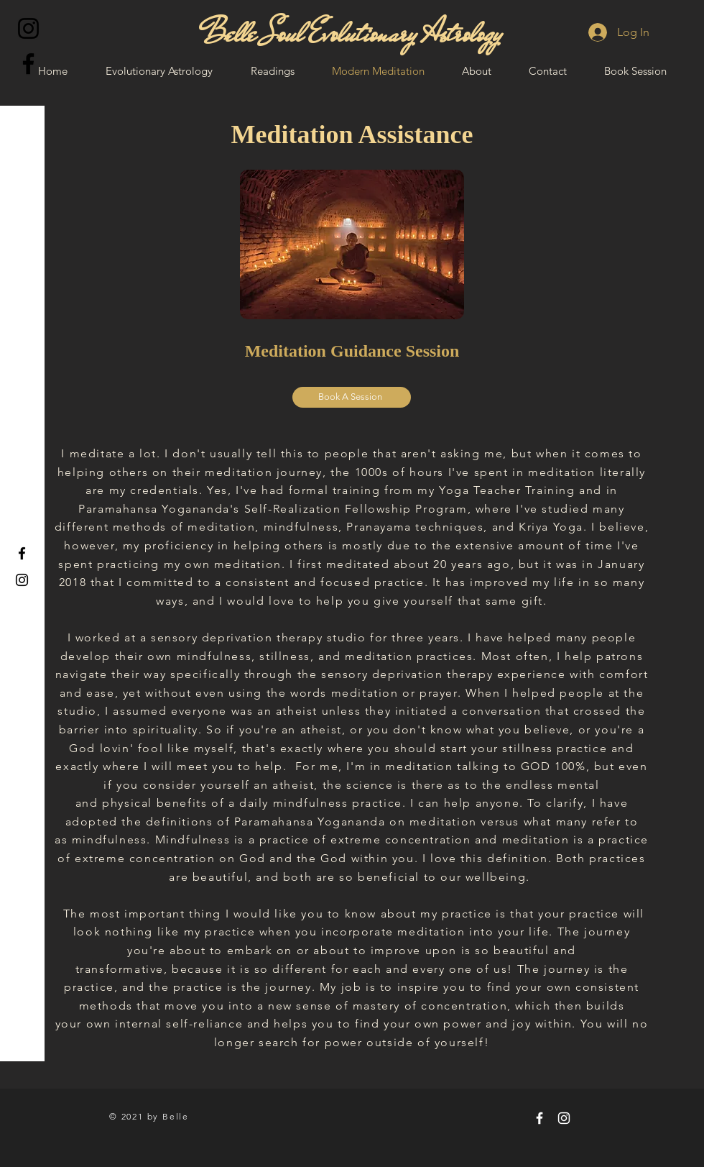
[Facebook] (28, 64)
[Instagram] (28, 28)
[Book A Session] (351, 397)
